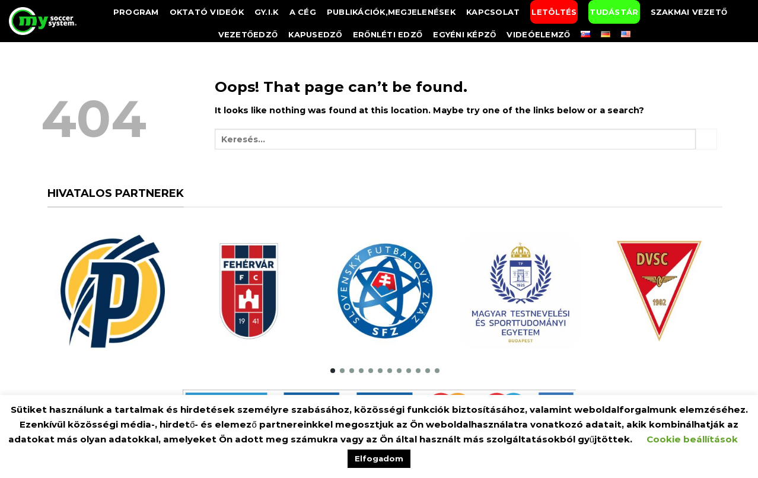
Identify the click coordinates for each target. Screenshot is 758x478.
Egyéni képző (464, 34)
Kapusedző (315, 34)
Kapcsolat (493, 12)
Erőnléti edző (388, 34)
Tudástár (614, 12)
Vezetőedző (248, 34)
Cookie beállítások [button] (692, 439)
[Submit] (706, 139)
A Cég (302, 12)
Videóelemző (538, 34)
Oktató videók (207, 12)
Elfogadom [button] (379, 458)
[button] (332, 370)
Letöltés (554, 12)
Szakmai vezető (689, 12)
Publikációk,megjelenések (391, 12)
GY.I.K (266, 12)
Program (136, 12)
